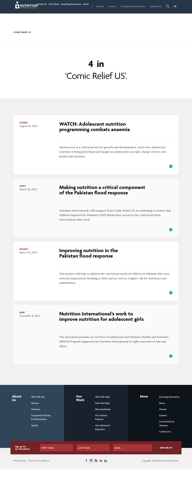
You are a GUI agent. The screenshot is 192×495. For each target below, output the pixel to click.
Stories (108, 6)
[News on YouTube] (101, 486)
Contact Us (157, 13)
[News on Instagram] (91, 486)
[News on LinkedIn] (105, 486)
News (93, 6)
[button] (168, 13)
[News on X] (96, 486)
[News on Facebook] (86, 486)
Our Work (55, 13)
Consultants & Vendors (136, 13)
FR (175, 6)
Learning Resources (71, 13)
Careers (120, 6)
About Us (41, 13)
